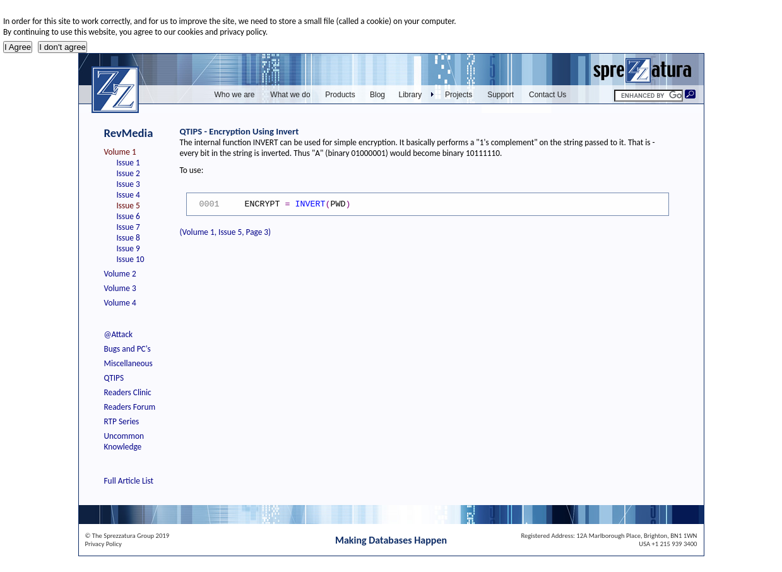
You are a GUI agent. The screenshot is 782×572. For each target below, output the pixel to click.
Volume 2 (120, 273)
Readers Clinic (127, 392)
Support (500, 94)
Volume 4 (120, 302)
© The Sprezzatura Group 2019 (127, 536)
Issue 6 (128, 216)
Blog (377, 94)
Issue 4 (128, 194)
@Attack (118, 334)
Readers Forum (130, 407)
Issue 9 (128, 248)
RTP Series (121, 421)
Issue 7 (128, 227)
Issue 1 (128, 162)
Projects (458, 94)
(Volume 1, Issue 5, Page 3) (225, 232)
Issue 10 (131, 259)
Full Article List (129, 480)
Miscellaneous (128, 363)
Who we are (234, 94)
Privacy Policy (103, 544)
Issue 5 (128, 205)
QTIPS (114, 377)
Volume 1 (120, 151)
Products (340, 94)
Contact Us (547, 94)
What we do (290, 94)
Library (410, 94)
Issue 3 (128, 184)
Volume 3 (120, 288)
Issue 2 (128, 173)
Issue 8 (128, 237)
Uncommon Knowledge (124, 441)
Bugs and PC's (127, 348)
